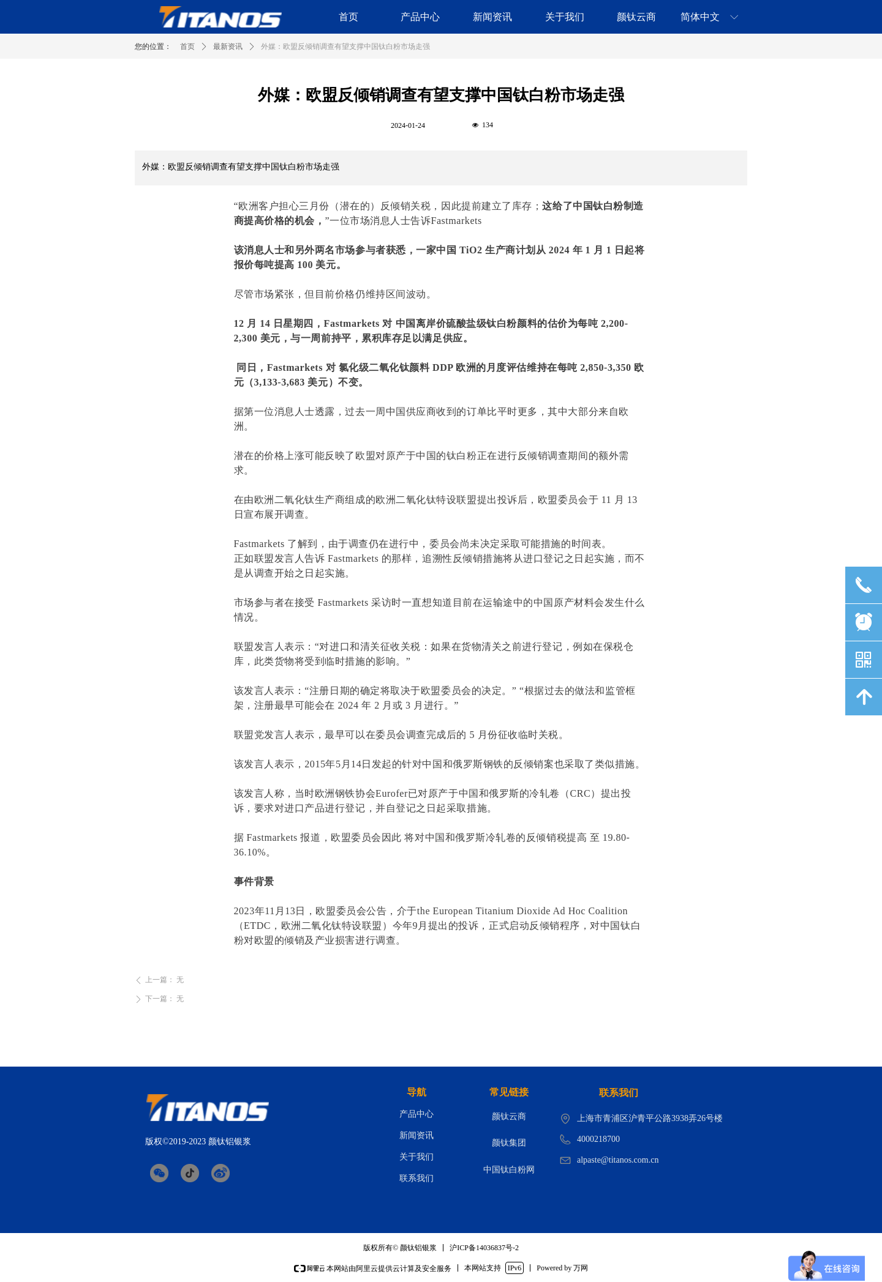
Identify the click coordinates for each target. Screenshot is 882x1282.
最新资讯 (228, 46)
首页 (187, 46)
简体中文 (700, 17)
